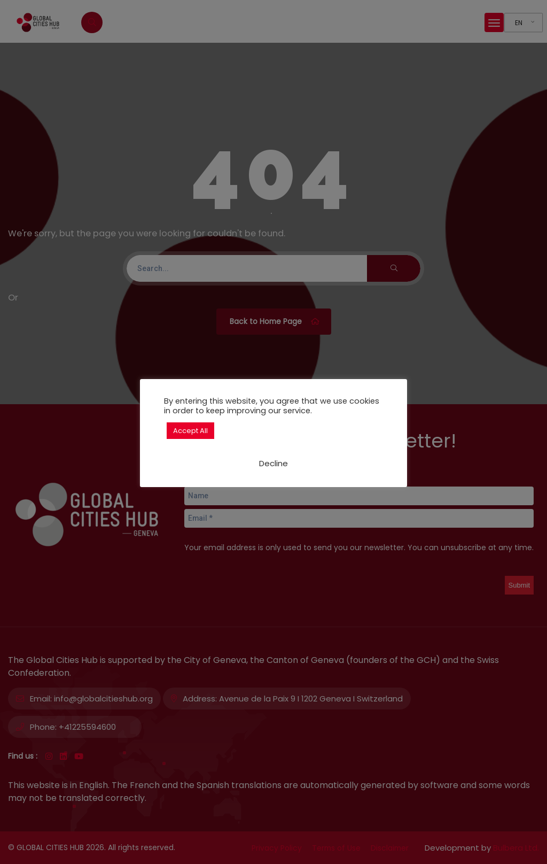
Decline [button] (273, 463)
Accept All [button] (190, 431)
